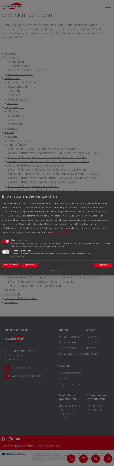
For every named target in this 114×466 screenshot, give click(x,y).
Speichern (29, 265)
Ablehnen (103, 265)
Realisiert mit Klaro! (57, 271)
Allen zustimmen (11, 265)
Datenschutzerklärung (63, 233)
